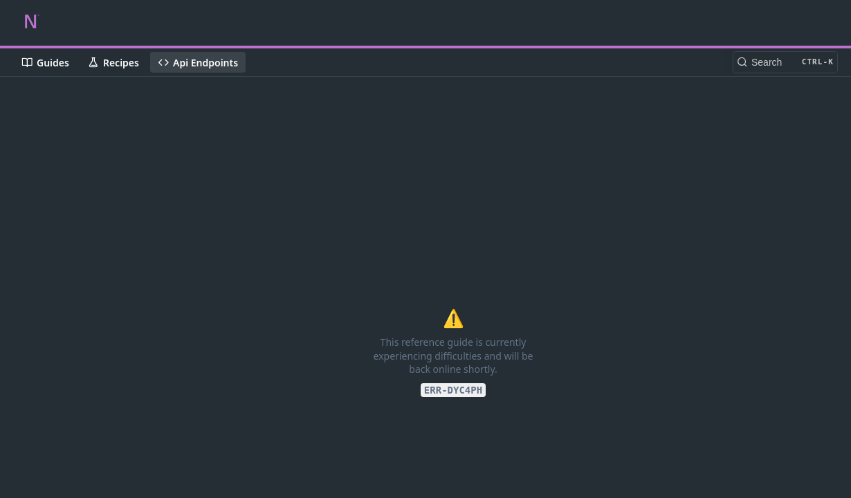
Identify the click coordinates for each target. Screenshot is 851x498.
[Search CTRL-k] (785, 62)
